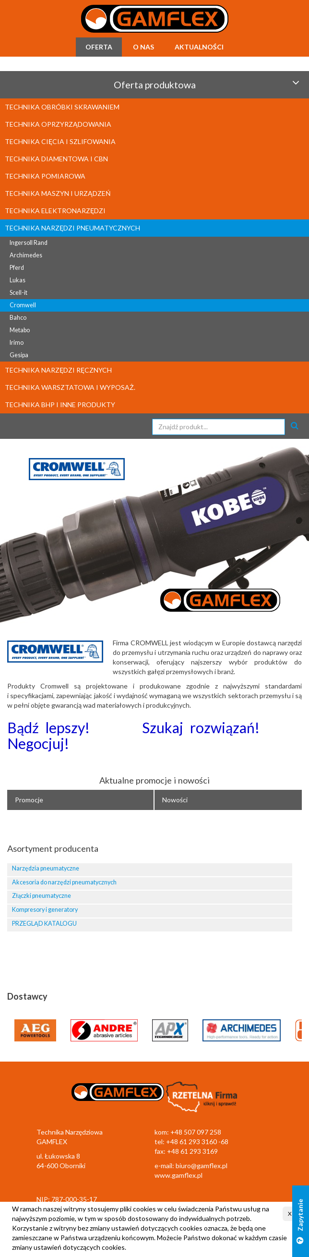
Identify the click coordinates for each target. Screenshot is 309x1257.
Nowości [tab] (175, 800)
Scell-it (18, 292)
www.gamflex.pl (178, 1175)
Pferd (17, 267)
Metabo (20, 330)
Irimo (17, 342)
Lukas (17, 280)
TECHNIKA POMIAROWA (45, 176)
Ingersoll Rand (29, 242)
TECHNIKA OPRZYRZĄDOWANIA (58, 124)
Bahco (18, 317)
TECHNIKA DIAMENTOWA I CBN (56, 159)
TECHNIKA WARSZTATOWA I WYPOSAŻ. (70, 387)
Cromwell (23, 305)
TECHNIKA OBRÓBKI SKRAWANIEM (62, 107)
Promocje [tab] (29, 800)
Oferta (98, 47)
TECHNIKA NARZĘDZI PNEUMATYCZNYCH (72, 228)
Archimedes (26, 255)
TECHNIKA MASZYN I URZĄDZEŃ (58, 193)
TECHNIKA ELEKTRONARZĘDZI (55, 210)
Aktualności (199, 47)
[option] (154, 535)
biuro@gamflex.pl (201, 1165)
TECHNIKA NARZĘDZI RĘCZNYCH (58, 370)
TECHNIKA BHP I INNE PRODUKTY (60, 404)
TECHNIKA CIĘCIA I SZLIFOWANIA (60, 141)
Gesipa (19, 355)
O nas (143, 47)
